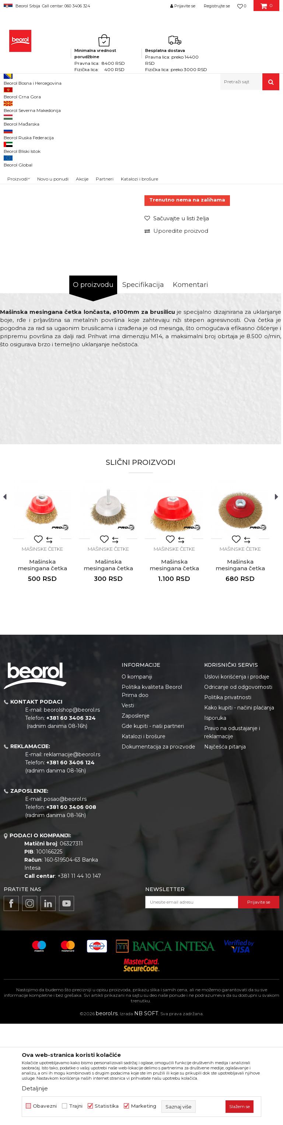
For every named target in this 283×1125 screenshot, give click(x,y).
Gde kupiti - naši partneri (153, 827)
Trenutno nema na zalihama (187, 301)
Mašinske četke (152, 106)
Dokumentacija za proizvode (158, 848)
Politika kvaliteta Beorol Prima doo (152, 792)
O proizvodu (93, 386)
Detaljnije (35, 1088)
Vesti (128, 806)
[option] (20, 164)
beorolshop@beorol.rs (72, 811)
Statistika (107, 1106)
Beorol (10, 106)
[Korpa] (267, 8)
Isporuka (215, 819)
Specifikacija (143, 386)
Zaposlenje (136, 817)
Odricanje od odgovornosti (238, 788)
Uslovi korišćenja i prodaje (236, 778)
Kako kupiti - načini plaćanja (239, 809)
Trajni (76, 1106)
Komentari (190, 386)
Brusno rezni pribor (110, 106)
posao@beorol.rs (65, 900)
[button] (249, 82)
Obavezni (45, 1106)
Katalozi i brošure (143, 837)
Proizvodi (32, 106)
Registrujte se (217, 5)
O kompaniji (137, 778)
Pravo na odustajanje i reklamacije (232, 833)
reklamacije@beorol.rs (72, 855)
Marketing (143, 1106)
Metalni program (66, 106)
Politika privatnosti (227, 798)
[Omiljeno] (241, 5)
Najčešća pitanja (225, 848)
